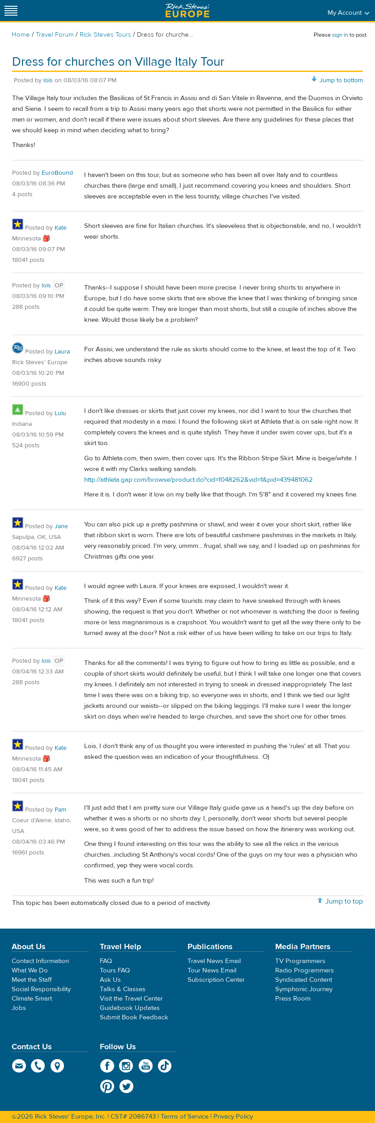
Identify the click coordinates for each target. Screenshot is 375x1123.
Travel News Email (214, 961)
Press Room (293, 998)
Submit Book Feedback (134, 1017)
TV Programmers (300, 961)
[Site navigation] (11, 10)
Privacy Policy (233, 1116)
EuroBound (57, 173)
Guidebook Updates (130, 1008)
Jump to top (344, 901)
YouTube (145, 1066)
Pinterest (107, 1086)
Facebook (107, 1066)
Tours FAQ (115, 970)
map (57, 1066)
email (19, 1066)
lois (48, 80)
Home (21, 34)
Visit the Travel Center (131, 998)
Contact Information (40, 961)
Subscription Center (216, 980)
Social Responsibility (41, 989)
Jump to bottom (341, 80)
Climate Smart (32, 998)
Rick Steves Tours (105, 34)
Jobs (19, 1008)
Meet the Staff (32, 980)
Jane (61, 526)
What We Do (30, 970)
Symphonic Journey (303, 989)
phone (38, 1066)
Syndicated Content (303, 980)
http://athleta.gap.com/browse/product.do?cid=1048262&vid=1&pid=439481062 (198, 479)
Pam (60, 810)
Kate (61, 228)
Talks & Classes (122, 989)
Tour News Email (212, 970)
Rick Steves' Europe (187, 10)
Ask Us (110, 980)
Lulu (60, 413)
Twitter (126, 1086)
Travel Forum (55, 34)
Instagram (126, 1066)
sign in (340, 34)
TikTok (165, 1066)
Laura (62, 352)
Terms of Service (185, 1116)
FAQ (106, 961)
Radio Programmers (304, 970)
